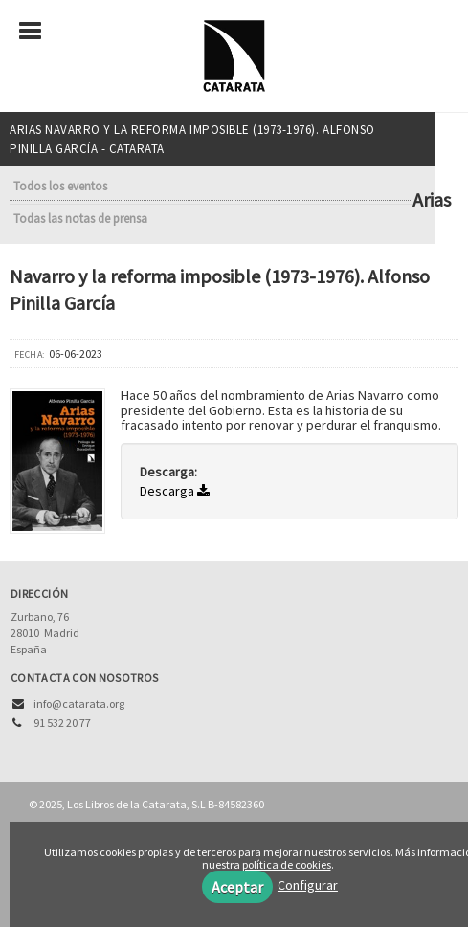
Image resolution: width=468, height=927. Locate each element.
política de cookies (286, 864)
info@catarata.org (78, 703)
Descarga (175, 490)
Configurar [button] (308, 885)
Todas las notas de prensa (80, 218)
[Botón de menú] (37, 31)
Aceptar (237, 886)
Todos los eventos (60, 186)
